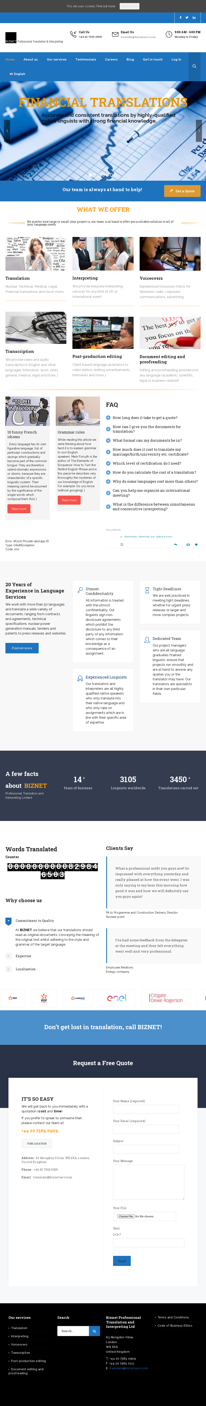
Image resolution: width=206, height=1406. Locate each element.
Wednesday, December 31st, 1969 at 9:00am (148, 536)
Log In (176, 59)
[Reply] (175, 544)
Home (10, 59)
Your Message (148, 1181)
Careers (111, 59)
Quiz (148, 1235)
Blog (130, 59)
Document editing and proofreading (162, 359)
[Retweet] (188, 544)
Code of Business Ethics (175, 1325)
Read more (19, 508)
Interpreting (85, 278)
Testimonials (85, 59)
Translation (17, 278)
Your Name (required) (146, 1105)
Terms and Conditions (173, 1317)
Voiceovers (151, 278)
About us (31, 59)
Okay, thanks (130, 6)
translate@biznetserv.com (138, 37)
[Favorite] (197, 544)
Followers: (113, 530)
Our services (57, 59)
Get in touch (153, 59)
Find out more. (106, 6)
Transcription (19, 351)
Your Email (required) (146, 1125)
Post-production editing (97, 356)
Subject (146, 1145)
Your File (144, 1213)
